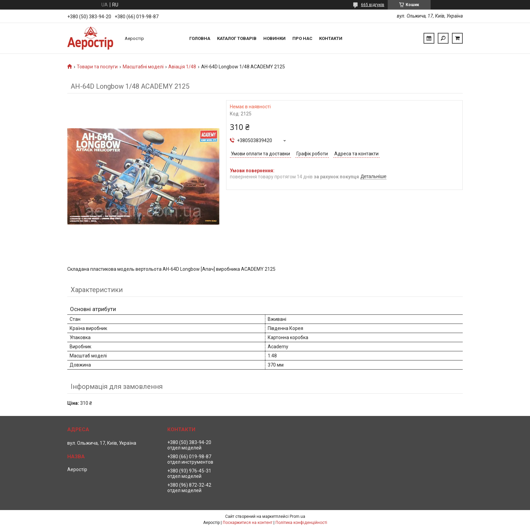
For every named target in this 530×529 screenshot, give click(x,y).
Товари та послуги (97, 66)
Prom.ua (297, 516)
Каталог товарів (237, 38)
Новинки (274, 38)
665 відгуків (372, 4)
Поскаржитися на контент (247, 522)
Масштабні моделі (143, 66)
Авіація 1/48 (182, 66)
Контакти (330, 38)
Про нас (302, 38)
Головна (199, 38)
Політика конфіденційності (301, 522)
